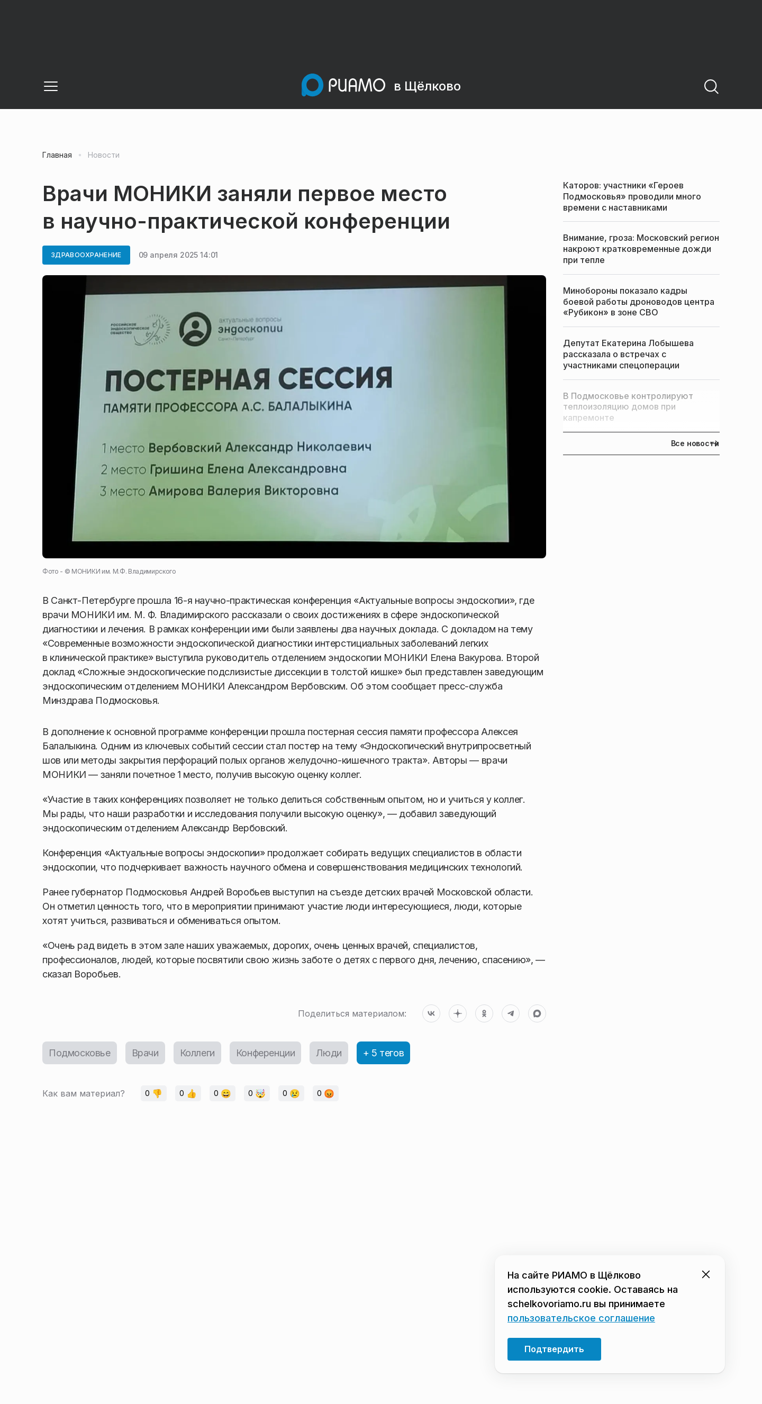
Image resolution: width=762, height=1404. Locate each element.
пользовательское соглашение (581, 1318)
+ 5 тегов (383, 1052)
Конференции (265, 1052)
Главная (57, 155)
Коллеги (197, 1052)
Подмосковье (80, 1052)
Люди (328, 1052)
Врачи (145, 1052)
